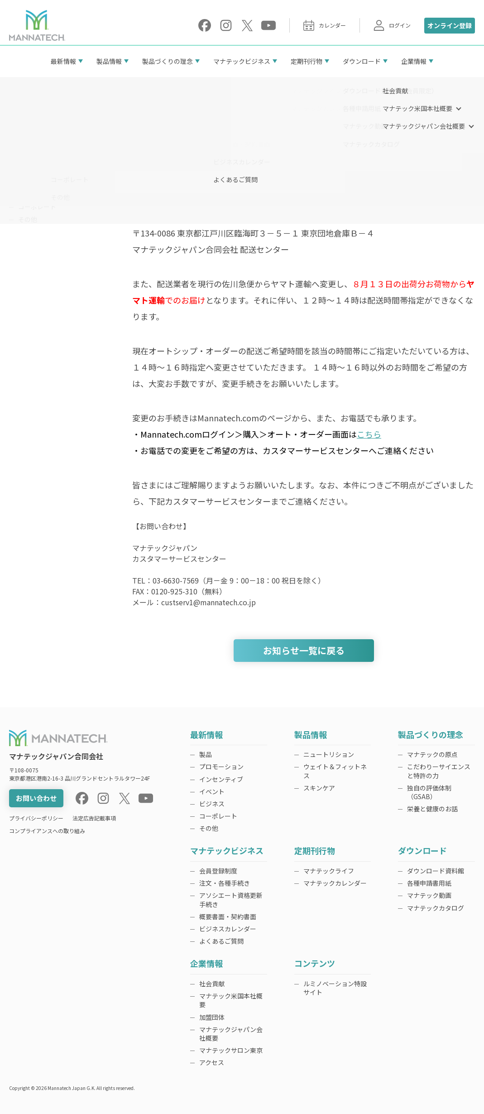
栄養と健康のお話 (432, 808)
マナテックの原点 (432, 754)
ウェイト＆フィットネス (335, 771)
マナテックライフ (328, 870)
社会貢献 (212, 983)
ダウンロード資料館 (435, 870)
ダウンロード (362, 61)
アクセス (211, 1062)
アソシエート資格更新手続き (231, 899)
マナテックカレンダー (335, 882)
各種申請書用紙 (429, 882)
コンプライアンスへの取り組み (47, 830)
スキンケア (319, 787)
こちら (369, 434)
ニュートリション (328, 754)
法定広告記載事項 (94, 818)
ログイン (392, 25)
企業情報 (413, 61)
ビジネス (30, 194)
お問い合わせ (36, 798)
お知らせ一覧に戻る (304, 650)
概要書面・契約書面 (227, 916)
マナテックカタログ (435, 907)
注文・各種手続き (224, 882)
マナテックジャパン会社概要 (231, 1033)
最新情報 (63, 61)
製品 (24, 144)
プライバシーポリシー (36, 818)
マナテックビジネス (241, 61)
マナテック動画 (429, 895)
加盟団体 (212, 1017)
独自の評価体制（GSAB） (429, 792)
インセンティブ (40, 169)
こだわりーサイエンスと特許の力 (438, 771)
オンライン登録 (449, 25)
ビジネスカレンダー (227, 928)
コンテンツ (314, 964)
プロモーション (40, 156)
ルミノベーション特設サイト (335, 988)
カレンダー (324, 25)
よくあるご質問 (221, 940)
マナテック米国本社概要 (231, 1000)
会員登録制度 (218, 870)
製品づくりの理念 (167, 61)
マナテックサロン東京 (231, 1050)
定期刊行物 (306, 61)
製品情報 (109, 61)
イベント (30, 181)
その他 (27, 219)
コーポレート (37, 206)
